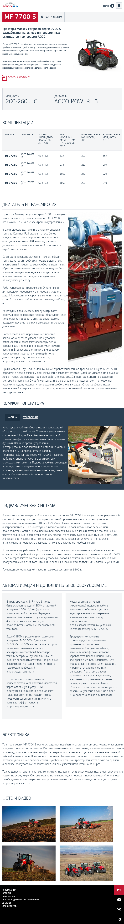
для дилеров (9, 906)
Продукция (8, 896)
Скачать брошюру (19, 76)
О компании (9, 890)
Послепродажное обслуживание (20, 899)
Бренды (6, 893)
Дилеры (6, 903)
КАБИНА (12, 417)
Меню (119, 5)
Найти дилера (53, 17)
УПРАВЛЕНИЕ (30, 417)
